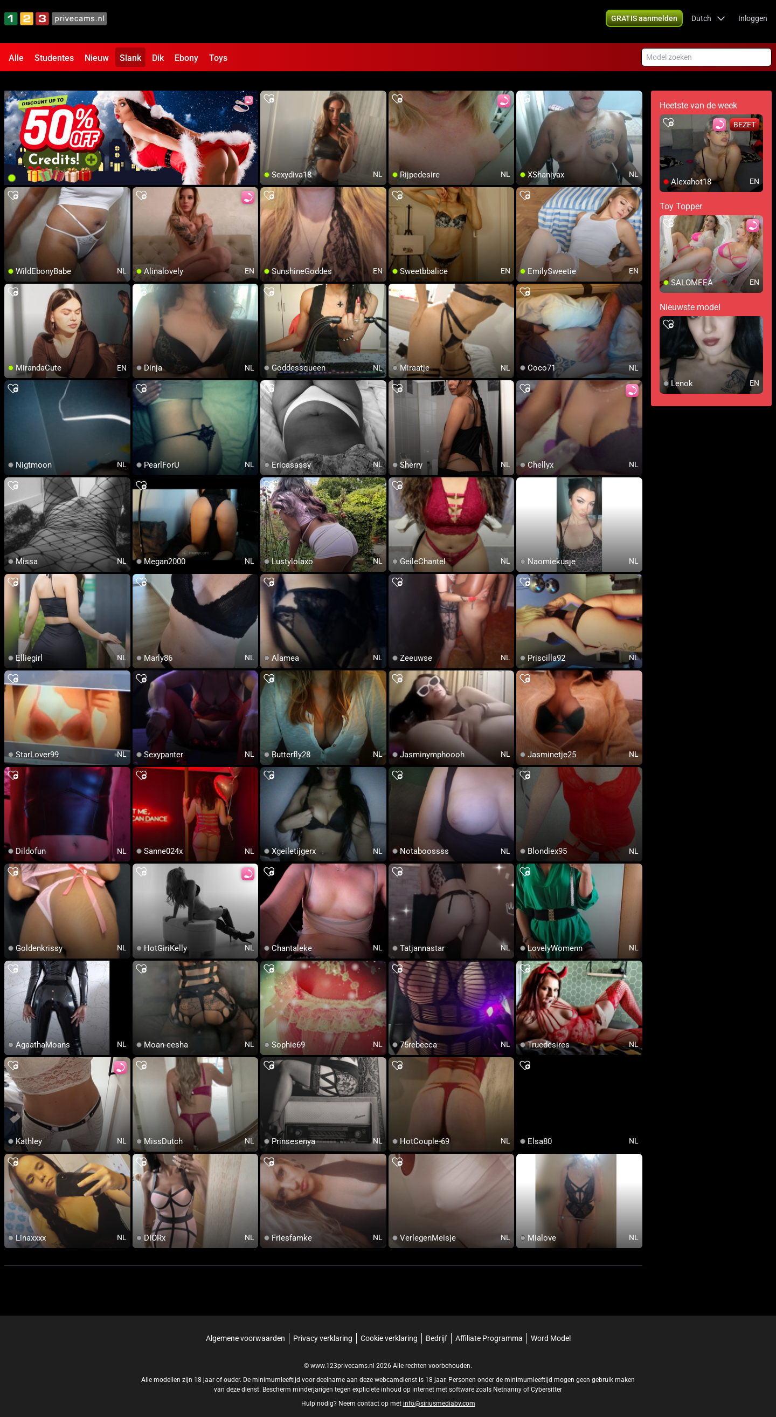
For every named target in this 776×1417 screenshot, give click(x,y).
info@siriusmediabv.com (439, 1390)
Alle (16, 58)
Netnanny (508, 1376)
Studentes (54, 58)
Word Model (551, 1325)
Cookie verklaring (389, 1325)
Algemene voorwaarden (245, 1325)
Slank (130, 58)
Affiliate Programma (489, 1325)
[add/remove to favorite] (268, 86)
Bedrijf (436, 1325)
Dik (158, 58)
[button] (708, 21)
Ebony (186, 58)
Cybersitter (546, 1376)
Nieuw (97, 58)
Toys (218, 58)
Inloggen (752, 21)
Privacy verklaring (322, 1325)
